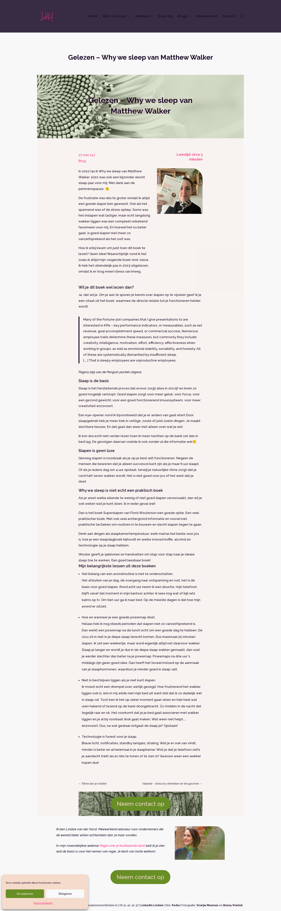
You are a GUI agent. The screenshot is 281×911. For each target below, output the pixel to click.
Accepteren (25, 894)
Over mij (165, 16)
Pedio (176, 905)
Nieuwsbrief (206, 16)
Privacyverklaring (43, 903)
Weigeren (65, 894)
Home (92, 16)
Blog (82, 161)
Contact (229, 16)
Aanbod (142, 16)
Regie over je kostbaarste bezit (122, 845)
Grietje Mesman (207, 905)
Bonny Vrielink (233, 905)
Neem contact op (140, 803)
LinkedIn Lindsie (152, 905)
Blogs (182, 16)
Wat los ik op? (115, 16)
